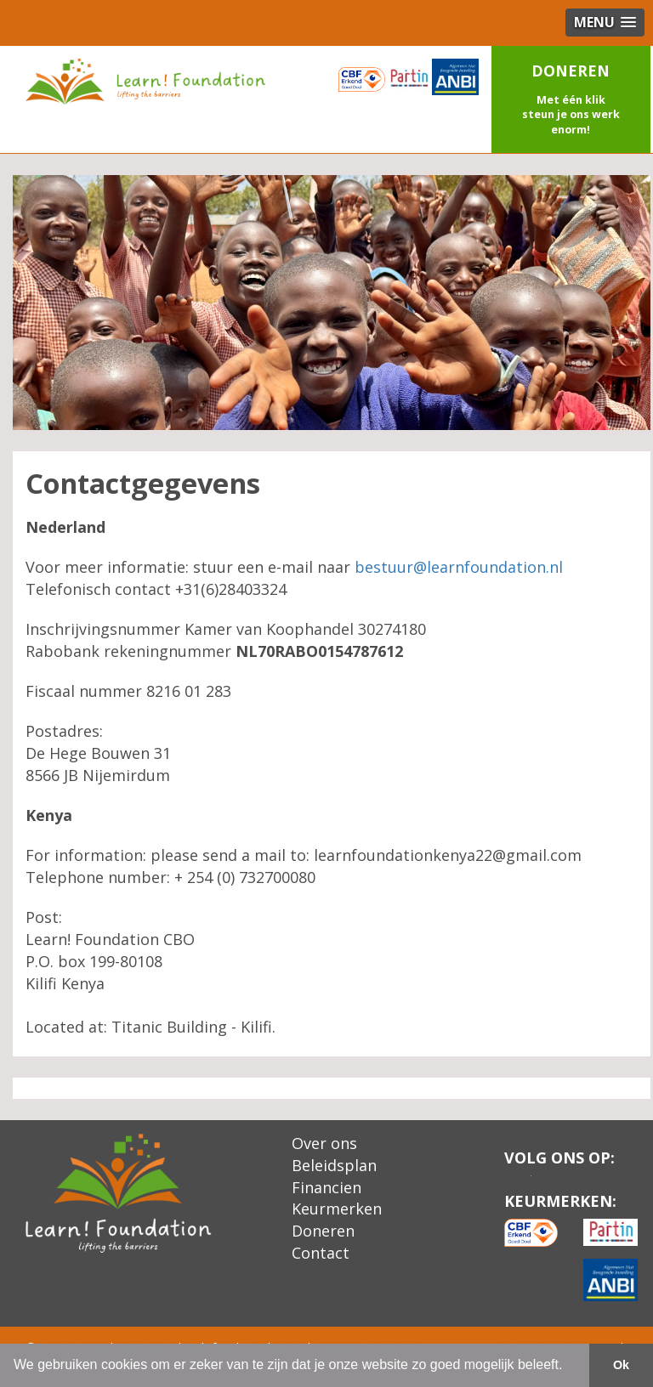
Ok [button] (621, 1365)
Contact (320, 1253)
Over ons (324, 1143)
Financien (326, 1187)
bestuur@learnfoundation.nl (459, 567)
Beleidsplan (334, 1165)
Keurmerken (337, 1208)
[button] (571, 99)
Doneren (323, 1230)
